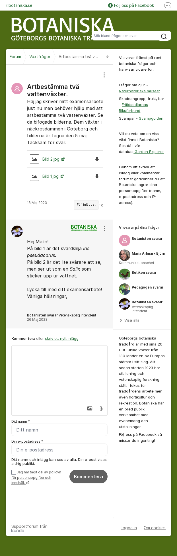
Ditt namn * (20, 421)
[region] (59, 142)
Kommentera (88, 476)
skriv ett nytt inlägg (62, 338)
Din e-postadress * (27, 441)
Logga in (129, 527)
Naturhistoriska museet (139, 91)
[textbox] (59, 374)
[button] (88, 408)
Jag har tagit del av (36, 477)
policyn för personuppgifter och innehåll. (36, 477)
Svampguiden (151, 118)
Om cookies (155, 527)
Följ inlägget (86, 205)
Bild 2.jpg (45, 159)
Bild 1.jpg (45, 176)
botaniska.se (19, 5)
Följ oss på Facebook (131, 5)
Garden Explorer (148, 151)
